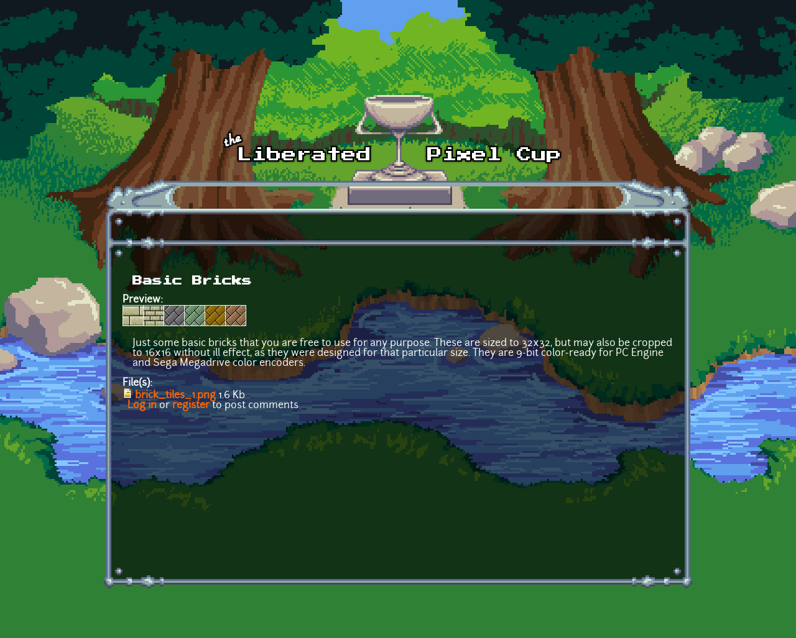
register (191, 406)
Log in (142, 406)
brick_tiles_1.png (175, 396)
